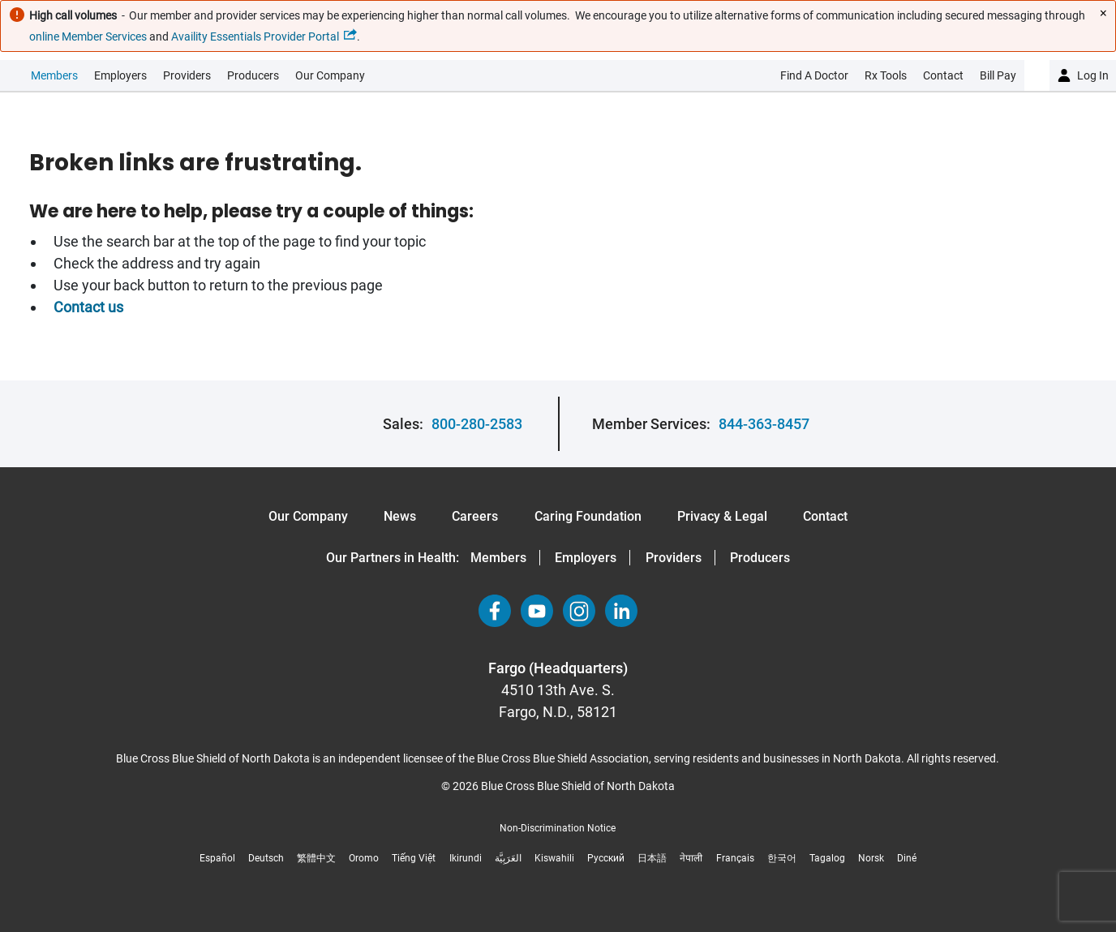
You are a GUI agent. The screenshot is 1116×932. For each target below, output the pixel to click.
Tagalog (827, 858)
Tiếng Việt (414, 858)
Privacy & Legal (722, 516)
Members (54, 75)
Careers (475, 516)
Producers (253, 75)
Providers (187, 75)
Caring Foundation (588, 516)
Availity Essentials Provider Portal (255, 36)
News (400, 516)
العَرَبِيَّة (508, 858)
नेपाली (691, 858)
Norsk (871, 858)
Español (217, 858)
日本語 (652, 858)
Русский (606, 858)
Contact (825, 516)
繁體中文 (316, 858)
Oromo (364, 858)
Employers (120, 75)
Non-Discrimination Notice (558, 828)
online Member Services (88, 36)
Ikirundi (465, 858)
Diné (906, 858)
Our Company (330, 75)
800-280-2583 (476, 423)
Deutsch (266, 858)
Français (735, 858)
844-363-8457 (764, 423)
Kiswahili (554, 858)
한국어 (781, 858)
